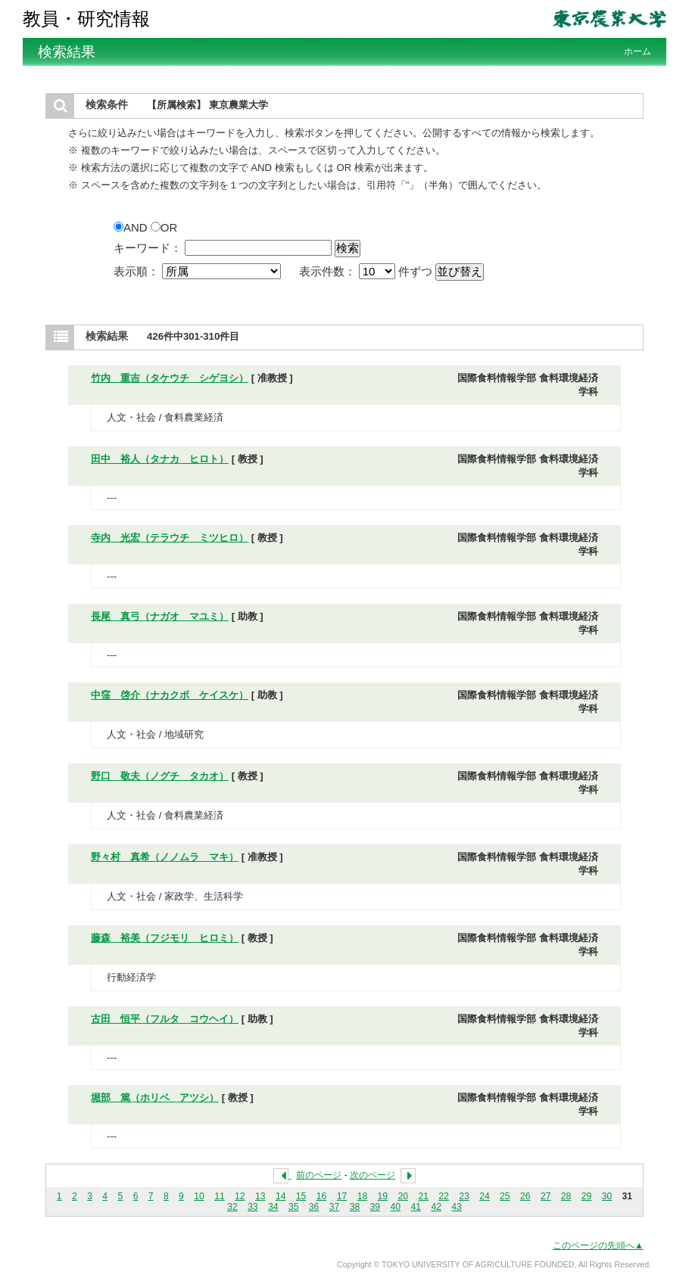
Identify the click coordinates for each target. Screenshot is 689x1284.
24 (484, 1196)
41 (415, 1207)
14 (281, 1196)
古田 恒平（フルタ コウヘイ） (164, 1018)
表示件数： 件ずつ (367, 271)
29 (586, 1196)
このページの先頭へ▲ (598, 1245)
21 (423, 1196)
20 (403, 1196)
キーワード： (148, 247)
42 (436, 1207)
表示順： (199, 271)
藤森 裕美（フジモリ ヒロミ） (164, 938)
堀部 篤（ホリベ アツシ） (155, 1097)
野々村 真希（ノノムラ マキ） (164, 857)
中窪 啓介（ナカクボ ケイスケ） (169, 695)
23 (464, 1196)
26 (525, 1196)
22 (443, 1196)
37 (334, 1207)
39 (375, 1207)
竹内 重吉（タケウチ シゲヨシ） (169, 378)
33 (253, 1207)
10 (199, 1196)
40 (396, 1207)
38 (355, 1207)
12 (240, 1196)
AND (132, 227)
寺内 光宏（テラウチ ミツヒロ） (169, 537)
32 (232, 1207)
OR (164, 227)
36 (314, 1207)
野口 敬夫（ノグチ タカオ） (160, 776)
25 (505, 1196)
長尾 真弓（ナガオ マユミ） (160, 616)
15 (301, 1196)
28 (566, 1196)
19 (383, 1196)
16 (321, 1196)
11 (219, 1196)
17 (342, 1196)
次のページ (372, 1175)
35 (293, 1207)
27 (546, 1196)
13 (260, 1196)
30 (607, 1196)
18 (362, 1196)
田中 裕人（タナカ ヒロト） (160, 459)
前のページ (318, 1175)
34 (273, 1207)
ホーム (637, 51)
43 (456, 1207)
